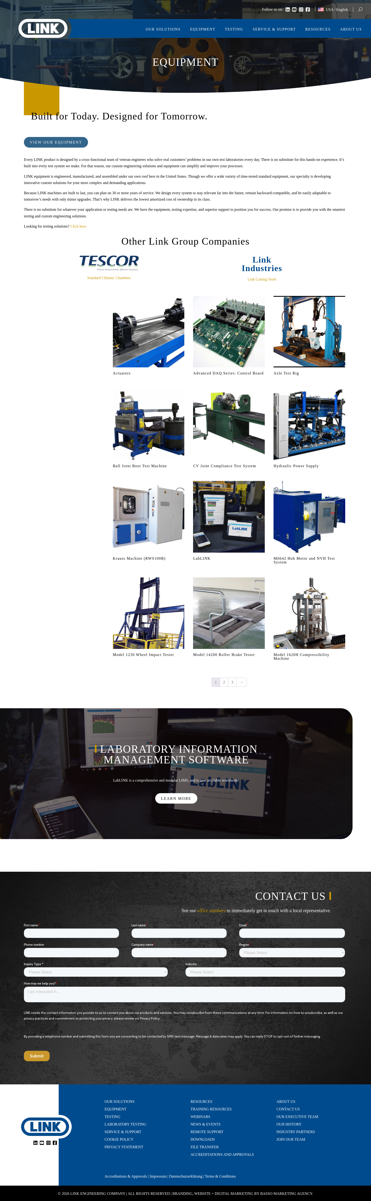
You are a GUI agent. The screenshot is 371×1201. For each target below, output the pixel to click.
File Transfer (204, 1147)
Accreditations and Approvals (222, 1155)
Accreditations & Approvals (126, 1176)
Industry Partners (296, 1132)
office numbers (211, 910)
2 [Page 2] (224, 682)
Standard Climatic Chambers (109, 278)
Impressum (158, 1176)
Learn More (176, 798)
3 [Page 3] (232, 682)
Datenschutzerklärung (185, 1176)
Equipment (202, 29)
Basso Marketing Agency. (286, 1194)
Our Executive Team (297, 1117)
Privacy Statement (124, 1147)
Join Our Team (291, 1139)
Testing (234, 29)
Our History (289, 1124)
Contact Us (288, 1109)
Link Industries (262, 264)
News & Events (205, 1124)
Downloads (202, 1139)
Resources (318, 29)
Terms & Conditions (220, 1176)
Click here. (78, 226)
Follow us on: (272, 9)
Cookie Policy (119, 1139)
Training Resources (211, 1109)
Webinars (200, 1117)
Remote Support (206, 1132)
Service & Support (274, 29)
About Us (351, 29)
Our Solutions (163, 29)
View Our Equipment (56, 142)
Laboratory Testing (125, 1124)
